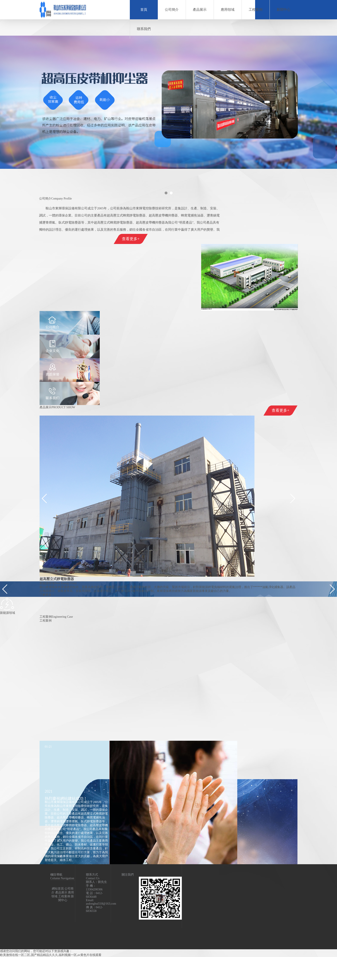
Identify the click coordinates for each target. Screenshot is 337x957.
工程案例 (255, 9)
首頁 (143, 9)
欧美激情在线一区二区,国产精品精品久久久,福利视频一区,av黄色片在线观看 (50, 955)
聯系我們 (144, 29)
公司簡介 (172, 9)
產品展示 (200, 9)
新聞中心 (283, 9)
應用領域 (227, 9)
